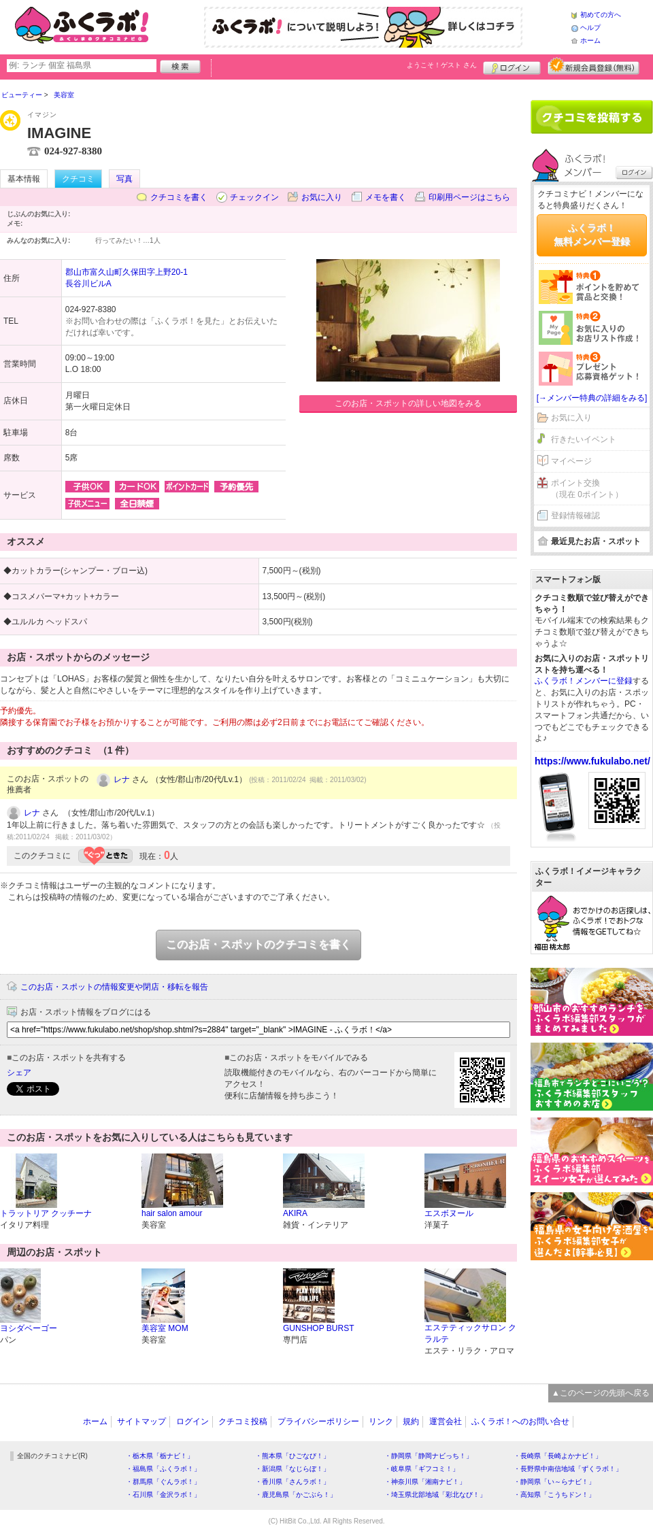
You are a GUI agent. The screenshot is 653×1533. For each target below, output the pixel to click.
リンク (381, 1421)
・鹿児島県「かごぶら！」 (296, 1494)
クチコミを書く (178, 197)
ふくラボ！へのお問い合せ (520, 1421)
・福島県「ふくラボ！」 (163, 1468)
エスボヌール (448, 1213)
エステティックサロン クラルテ (470, 1333)
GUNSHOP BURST (318, 1328)
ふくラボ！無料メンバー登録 (592, 234)
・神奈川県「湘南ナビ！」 (425, 1481)
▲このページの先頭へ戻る (601, 1393)
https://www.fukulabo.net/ (592, 761)
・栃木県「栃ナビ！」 (160, 1456)
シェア (19, 1072)
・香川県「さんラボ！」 (292, 1481)
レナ (122, 779)
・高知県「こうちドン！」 (554, 1494)
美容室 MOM (164, 1328)
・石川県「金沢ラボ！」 (163, 1494)
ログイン (512, 66)
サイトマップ (141, 1421)
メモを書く (385, 197)
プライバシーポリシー (318, 1421)
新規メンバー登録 (593, 66)
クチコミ (78, 179)
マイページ (571, 461)
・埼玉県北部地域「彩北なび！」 (435, 1494)
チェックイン (254, 197)
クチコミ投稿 (242, 1421)
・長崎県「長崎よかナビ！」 (558, 1456)
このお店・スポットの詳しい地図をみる (408, 403)
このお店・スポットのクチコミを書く (258, 944)
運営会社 (445, 1421)
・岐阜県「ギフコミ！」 (421, 1468)
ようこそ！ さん (442, 65)
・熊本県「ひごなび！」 (292, 1456)
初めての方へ (600, 14)
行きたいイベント (583, 439)
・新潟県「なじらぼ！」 (292, 1468)
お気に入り (321, 197)
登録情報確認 (575, 515)
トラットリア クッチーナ (46, 1213)
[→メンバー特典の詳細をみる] (592, 398)
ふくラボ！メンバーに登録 (584, 681)
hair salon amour (171, 1213)
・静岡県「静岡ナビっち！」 (428, 1456)
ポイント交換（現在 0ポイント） (587, 488)
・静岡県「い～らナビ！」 (554, 1481)
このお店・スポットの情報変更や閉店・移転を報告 (114, 987)
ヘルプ (590, 27)
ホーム (590, 40)
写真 (124, 179)
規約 (411, 1421)
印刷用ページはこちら (469, 197)
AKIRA (295, 1213)
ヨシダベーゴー (28, 1328)
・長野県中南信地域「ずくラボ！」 (568, 1468)
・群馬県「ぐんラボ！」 (163, 1481)
